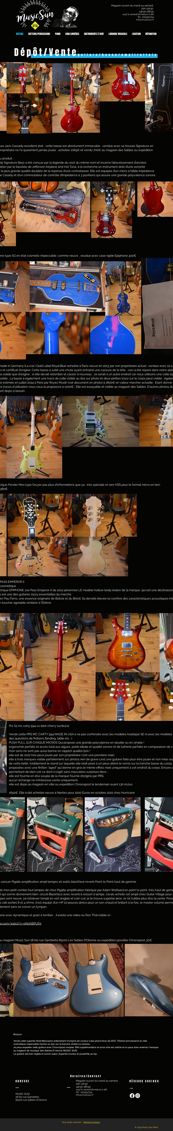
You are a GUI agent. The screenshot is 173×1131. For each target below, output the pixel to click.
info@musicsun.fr (145, 19)
